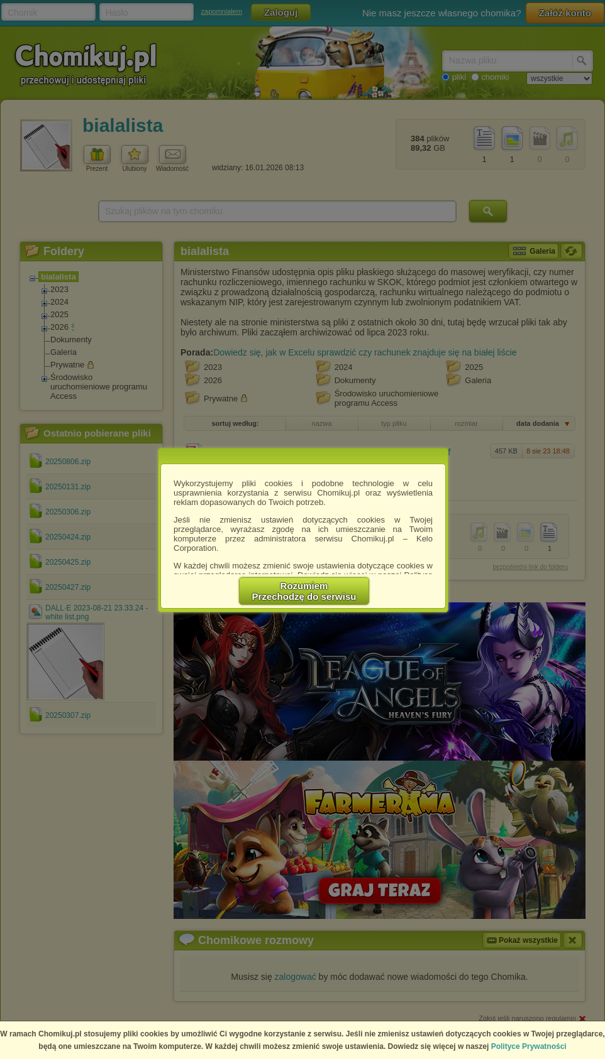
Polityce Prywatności (529, 1046)
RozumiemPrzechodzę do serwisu (304, 591)
